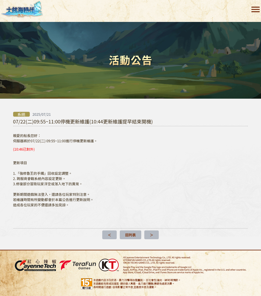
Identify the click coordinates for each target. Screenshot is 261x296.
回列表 (130, 234)
